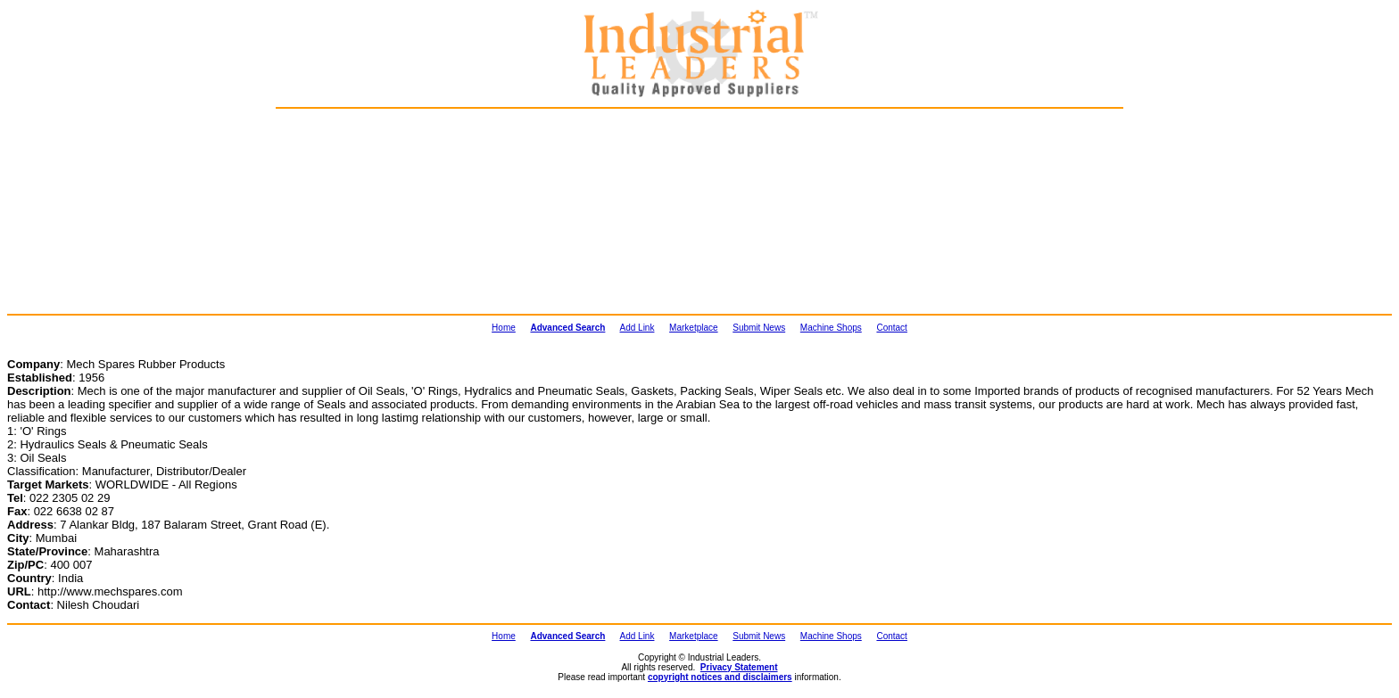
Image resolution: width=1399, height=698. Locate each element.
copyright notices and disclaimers (720, 677)
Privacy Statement (739, 667)
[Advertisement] (370, 210)
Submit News (759, 328)
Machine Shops (831, 328)
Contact (891, 328)
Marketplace (693, 328)
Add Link (637, 328)
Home (504, 328)
